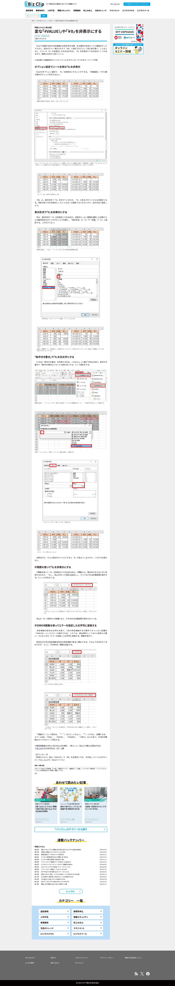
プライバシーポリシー (107, 958)
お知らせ (53, 958)
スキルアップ (45, 36)
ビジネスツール (41, 21)
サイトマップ (79, 963)
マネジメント (79, 928)
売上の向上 (78, 922)
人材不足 (44, 916)
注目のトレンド (47, 928)
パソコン (50, 21)
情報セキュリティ (80, 916)
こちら (44, 759)
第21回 (39, 748)
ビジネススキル (47, 933)
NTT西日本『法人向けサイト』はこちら (136, 4)
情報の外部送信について (133, 958)
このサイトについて (81, 958)
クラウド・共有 (70, 819)
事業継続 (44, 922)
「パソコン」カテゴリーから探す (71, 829)
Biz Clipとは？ (115, 4)
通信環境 (44, 911)
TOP (33, 21)
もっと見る (70, 891)
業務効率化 (78, 911)
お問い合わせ (54, 963)
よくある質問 (29, 963)
